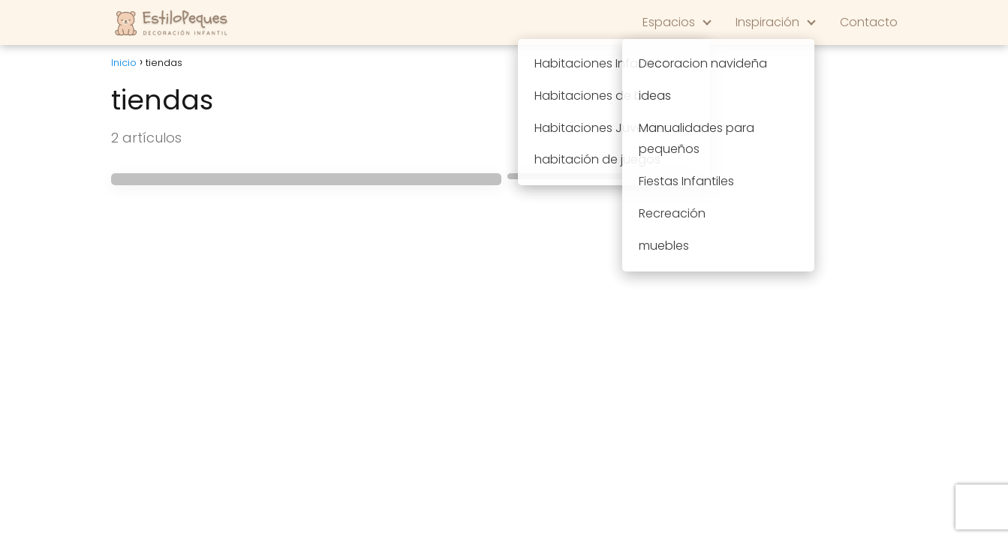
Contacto (869, 22)
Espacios (668, 22)
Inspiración (767, 22)
